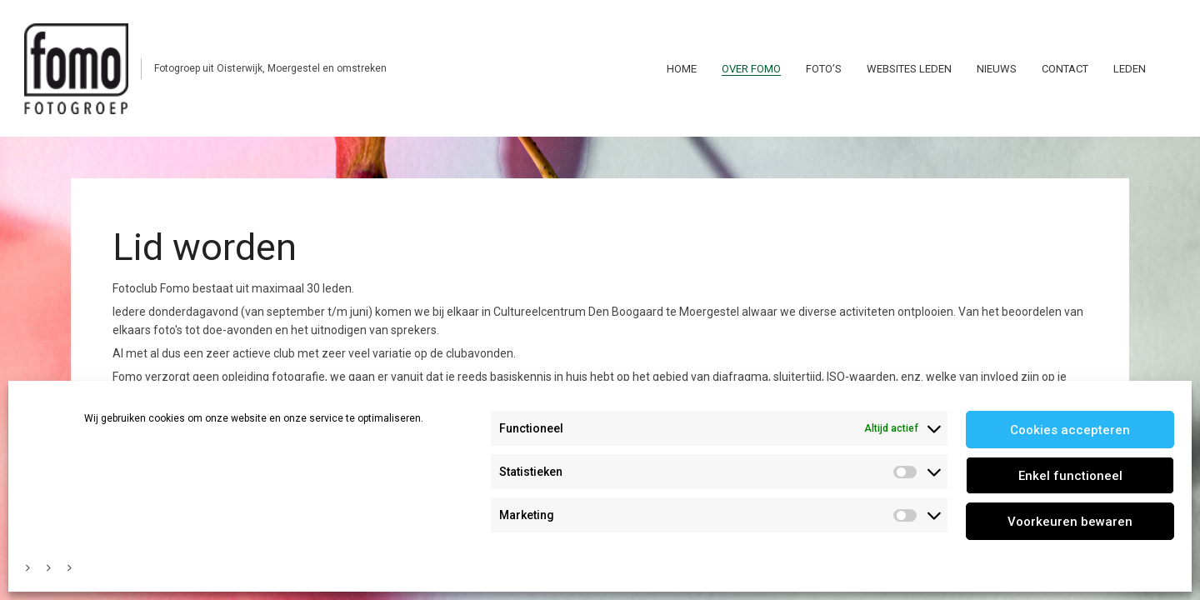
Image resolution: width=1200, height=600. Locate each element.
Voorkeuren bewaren (1070, 521)
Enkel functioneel (1070, 475)
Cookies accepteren (1070, 430)
